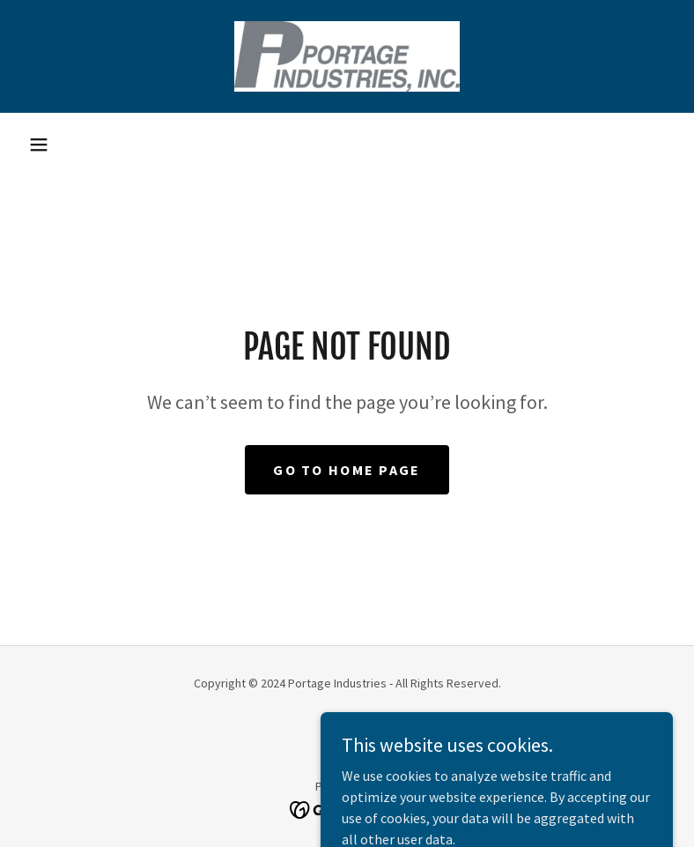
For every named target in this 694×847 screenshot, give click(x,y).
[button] (38, 144)
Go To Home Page (346, 470)
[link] (347, 56)
